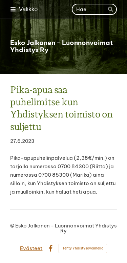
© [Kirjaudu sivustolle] (12, 225)
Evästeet (31, 248)
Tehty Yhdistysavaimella (82, 248)
